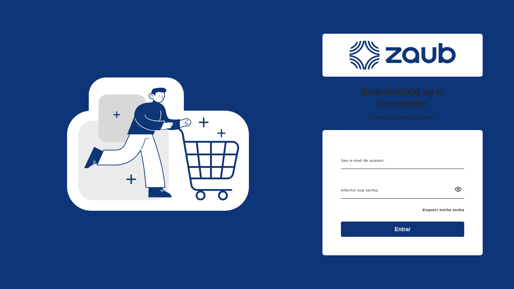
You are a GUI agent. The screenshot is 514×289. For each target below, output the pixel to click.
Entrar (402, 229)
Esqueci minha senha (444, 210)
